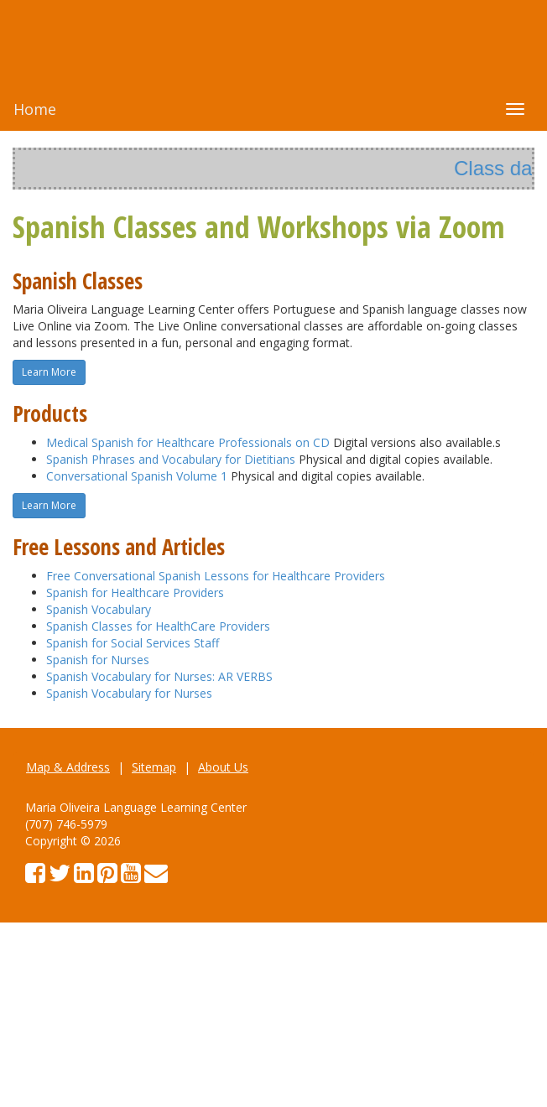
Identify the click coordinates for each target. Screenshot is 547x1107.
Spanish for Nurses (97, 660)
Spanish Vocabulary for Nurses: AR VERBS (159, 676)
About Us (223, 767)
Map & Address (68, 767)
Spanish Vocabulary (98, 609)
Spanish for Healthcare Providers (135, 592)
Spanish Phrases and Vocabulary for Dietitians (170, 459)
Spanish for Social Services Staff (132, 643)
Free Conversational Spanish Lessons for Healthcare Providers (215, 576)
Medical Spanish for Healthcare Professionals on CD (188, 442)
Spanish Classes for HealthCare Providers (158, 626)
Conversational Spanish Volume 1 (136, 476)
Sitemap (154, 767)
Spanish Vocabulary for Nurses (129, 693)
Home (34, 109)
